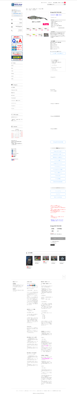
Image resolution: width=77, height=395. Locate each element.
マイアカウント (45, 2)
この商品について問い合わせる (58, 238)
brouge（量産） (41, 8)
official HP (14, 150)
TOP (27, 8)
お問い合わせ (27, 390)
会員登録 (56, 2)
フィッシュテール (54, 70)
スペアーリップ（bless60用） (65, 262)
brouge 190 (34, 9)
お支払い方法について (40, 390)
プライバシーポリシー (32, 390)
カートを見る (63, 2)
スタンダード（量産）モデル (33, 8)
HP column (15, 151)
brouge (30, 9)
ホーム (17, 390)
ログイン (51, 2)
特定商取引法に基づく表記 (57, 390)
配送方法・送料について (48, 390)
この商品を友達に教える (55, 241)
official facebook (15, 153)
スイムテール (54, 68)
